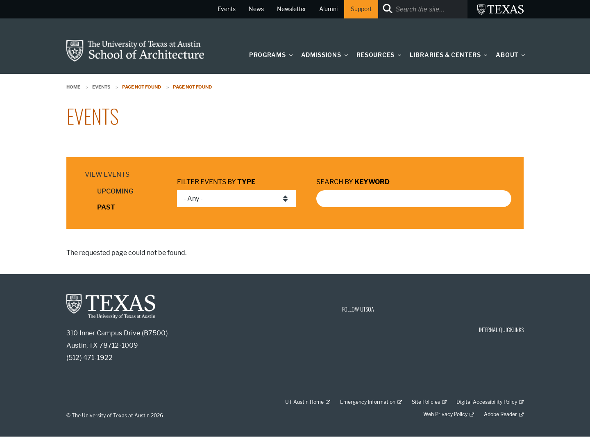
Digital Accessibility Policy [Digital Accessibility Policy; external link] (486, 402)
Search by (353, 182)
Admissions (321, 55)
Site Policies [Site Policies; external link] (426, 402)
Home (73, 87)
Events (101, 87)
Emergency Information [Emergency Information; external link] (367, 402)
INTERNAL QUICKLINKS (501, 329)
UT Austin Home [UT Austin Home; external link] (304, 402)
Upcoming (115, 191)
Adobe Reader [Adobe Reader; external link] (500, 414)
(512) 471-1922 (89, 358)
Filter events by (216, 182)
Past (106, 207)
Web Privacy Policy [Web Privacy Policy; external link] (445, 414)
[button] (289, 55)
